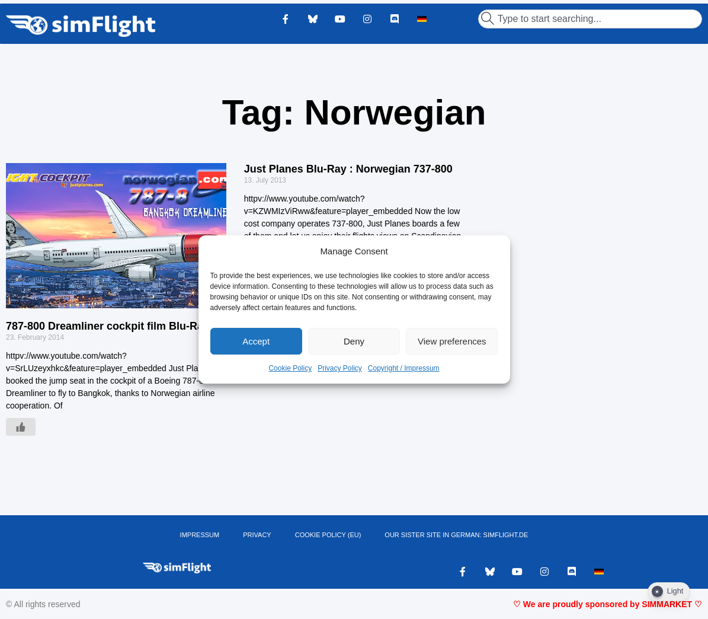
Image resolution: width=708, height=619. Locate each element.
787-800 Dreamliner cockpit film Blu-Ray (107, 326)
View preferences (452, 341)
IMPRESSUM (200, 534)
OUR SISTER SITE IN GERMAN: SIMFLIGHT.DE (456, 534)
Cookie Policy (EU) (328, 534)
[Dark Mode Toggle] (669, 591)
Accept (256, 341)
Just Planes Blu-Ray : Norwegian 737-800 (348, 169)
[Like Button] (21, 427)
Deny (354, 341)
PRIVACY (257, 534)
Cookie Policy (290, 368)
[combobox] (590, 18)
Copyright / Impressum (404, 368)
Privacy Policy (340, 368)
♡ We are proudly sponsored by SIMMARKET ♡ (607, 604)
